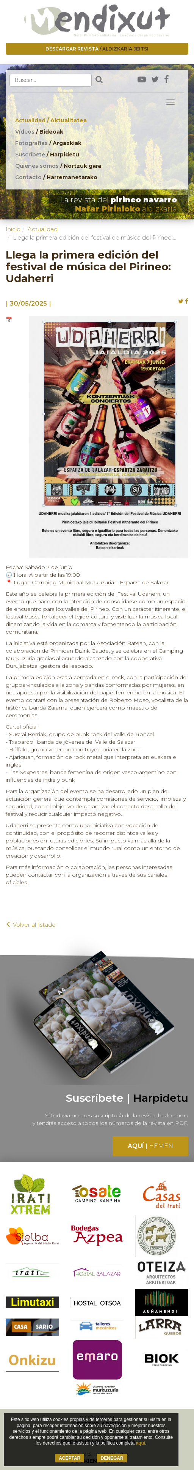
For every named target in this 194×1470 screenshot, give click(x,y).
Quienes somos (58, 166)
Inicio (13, 229)
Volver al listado (31, 924)
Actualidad (51, 120)
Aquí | (150, 1146)
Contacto (56, 177)
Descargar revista (97, 49)
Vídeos (39, 132)
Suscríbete (47, 154)
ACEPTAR (69, 1458)
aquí (140, 1443)
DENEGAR (112, 1458)
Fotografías (48, 143)
